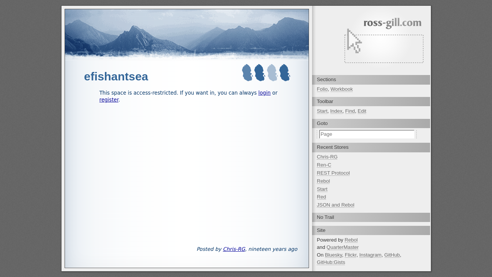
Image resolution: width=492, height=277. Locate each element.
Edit (362, 111)
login (264, 93)
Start (322, 111)
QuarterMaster (343, 247)
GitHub (392, 255)
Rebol (323, 181)
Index (336, 111)
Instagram (370, 255)
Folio (322, 89)
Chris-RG (234, 249)
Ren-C (324, 165)
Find (350, 111)
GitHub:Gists (331, 262)
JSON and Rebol (335, 205)
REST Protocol (333, 173)
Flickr (350, 255)
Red (321, 197)
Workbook (342, 89)
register (109, 100)
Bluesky (333, 255)
